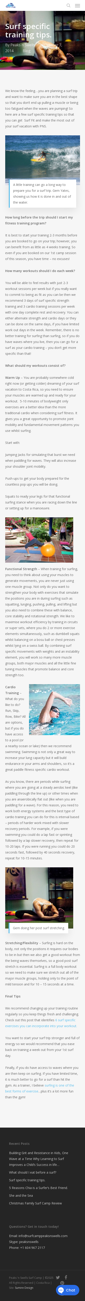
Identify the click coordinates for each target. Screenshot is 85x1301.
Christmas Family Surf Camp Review (35, 1203)
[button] (77, 5)
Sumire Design (24, 1288)
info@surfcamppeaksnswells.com (43, 1236)
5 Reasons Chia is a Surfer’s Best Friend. (38, 1188)
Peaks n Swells (22, 44)
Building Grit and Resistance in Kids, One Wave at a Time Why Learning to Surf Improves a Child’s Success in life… (38, 1159)
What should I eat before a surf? (32, 1172)
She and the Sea (21, 1195)
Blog (27, 50)
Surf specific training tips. (27, 1180)
